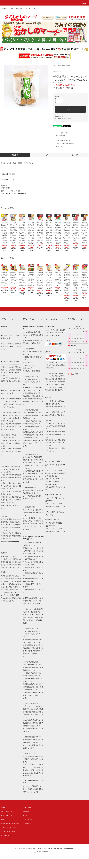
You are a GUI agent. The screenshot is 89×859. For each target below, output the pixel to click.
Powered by (44, 852)
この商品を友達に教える (61, 140)
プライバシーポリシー (8, 827)
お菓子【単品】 (61, 65)
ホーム (4, 8)
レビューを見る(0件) (60, 133)
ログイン (26, 815)
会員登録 (26, 811)
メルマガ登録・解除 (8, 831)
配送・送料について (8, 815)
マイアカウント (28, 807)
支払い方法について (8, 811)
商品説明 (15, 155)
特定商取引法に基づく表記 (63, 118)
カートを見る (27, 819)
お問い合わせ (27, 823)
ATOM (7, 835)
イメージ (44, 155)
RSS (2, 835)
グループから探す (30, 8)
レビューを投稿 (59, 135)
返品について (59, 116)
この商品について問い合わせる (63, 143)
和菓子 (68, 65)
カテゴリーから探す (15, 8)
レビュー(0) (74, 155)
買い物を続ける (59, 146)
